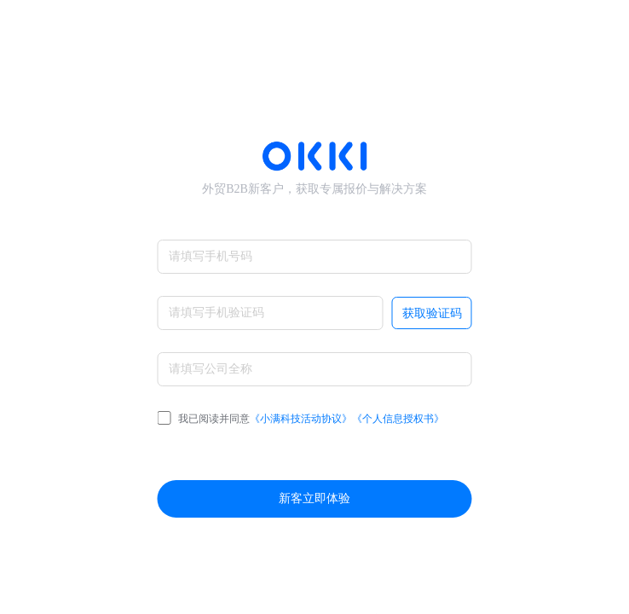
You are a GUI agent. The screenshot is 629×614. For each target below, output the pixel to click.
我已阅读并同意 (301, 419)
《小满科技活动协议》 (301, 419)
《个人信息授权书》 (398, 419)
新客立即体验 (314, 498)
